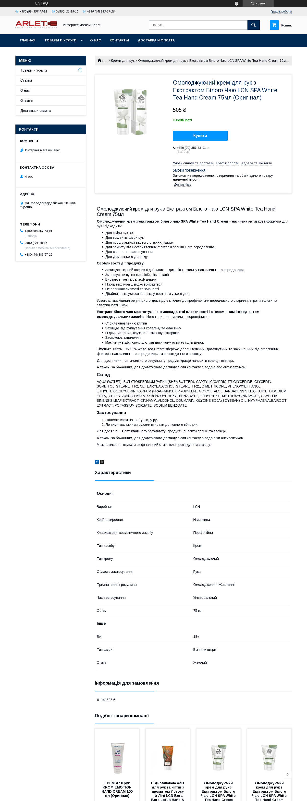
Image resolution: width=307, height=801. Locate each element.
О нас (95, 40)
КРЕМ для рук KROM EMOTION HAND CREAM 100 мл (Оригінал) (118, 789)
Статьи (26, 80)
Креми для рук (123, 61)
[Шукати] (253, 25)
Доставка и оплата (156, 40)
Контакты (119, 40)
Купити (200, 136)
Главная (28, 40)
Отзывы (26, 100)
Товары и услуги (60, 40)
